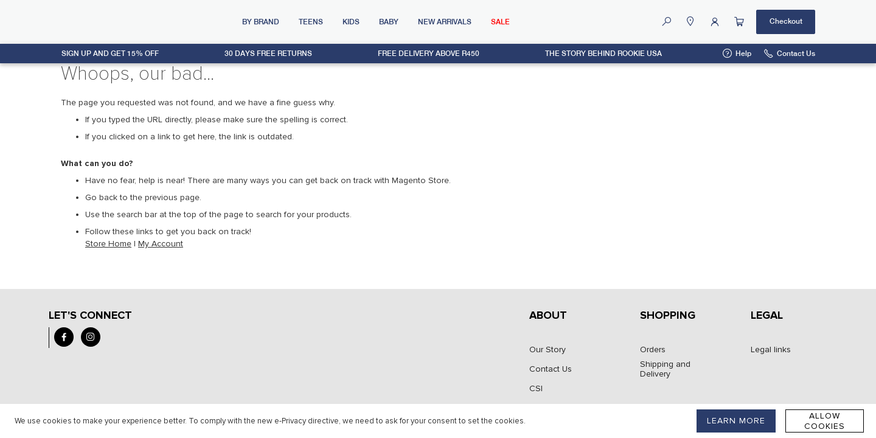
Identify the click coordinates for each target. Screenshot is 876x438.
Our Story (547, 350)
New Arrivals (444, 22)
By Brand (260, 22)
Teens (311, 22)
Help (743, 53)
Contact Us (796, 53)
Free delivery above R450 (428, 53)
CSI (536, 389)
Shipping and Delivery (665, 369)
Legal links (771, 350)
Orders (653, 350)
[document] (270, 421)
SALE (500, 22)
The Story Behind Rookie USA (603, 53)
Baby (388, 22)
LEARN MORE (736, 420)
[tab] (567, 321)
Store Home (108, 243)
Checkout (786, 21)
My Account (160, 243)
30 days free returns (268, 53)
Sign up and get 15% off (110, 53)
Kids (351, 22)
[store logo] (146, 22)
